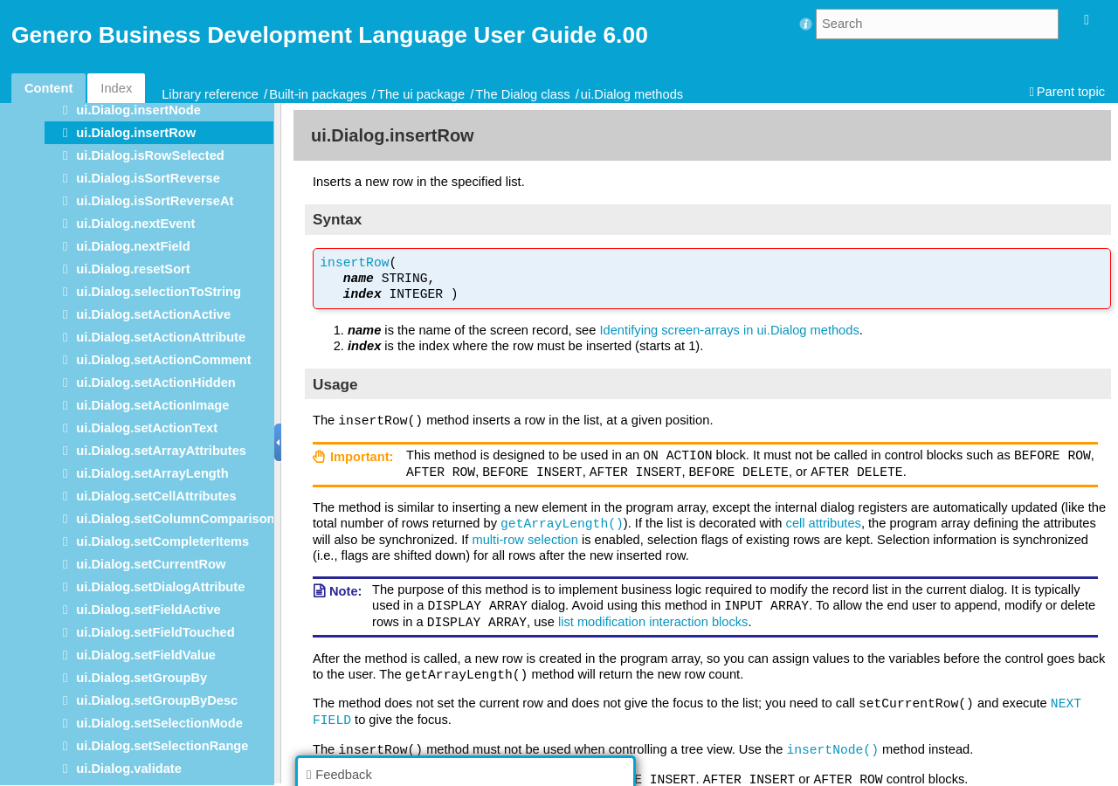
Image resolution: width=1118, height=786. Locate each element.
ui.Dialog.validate (129, 769)
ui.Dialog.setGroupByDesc (157, 700)
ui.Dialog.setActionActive (153, 314)
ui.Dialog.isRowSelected (150, 155)
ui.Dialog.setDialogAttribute (160, 587)
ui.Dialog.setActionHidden (155, 383)
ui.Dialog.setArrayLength (152, 473)
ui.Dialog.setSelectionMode (159, 723)
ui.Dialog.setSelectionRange (162, 746)
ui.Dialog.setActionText (146, 428)
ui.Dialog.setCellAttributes (156, 496)
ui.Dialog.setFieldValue (146, 655)
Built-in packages (318, 94)
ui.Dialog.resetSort (133, 269)
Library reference (210, 94)
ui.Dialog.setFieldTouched (155, 632)
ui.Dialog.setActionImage (152, 405)
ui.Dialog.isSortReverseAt (154, 201)
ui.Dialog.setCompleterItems (162, 541)
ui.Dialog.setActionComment (163, 360)
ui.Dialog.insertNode (138, 110)
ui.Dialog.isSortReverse (148, 178)
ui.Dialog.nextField (133, 246)
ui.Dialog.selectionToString (158, 292)
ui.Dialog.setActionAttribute (160, 337)
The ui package (421, 94)
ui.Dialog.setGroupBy (141, 678)
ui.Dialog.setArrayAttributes (161, 451)
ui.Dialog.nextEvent (135, 224)
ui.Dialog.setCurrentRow (150, 564)
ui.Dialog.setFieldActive (148, 610)
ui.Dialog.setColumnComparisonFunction (202, 519)
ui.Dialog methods (632, 94)
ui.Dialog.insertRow (136, 133)
